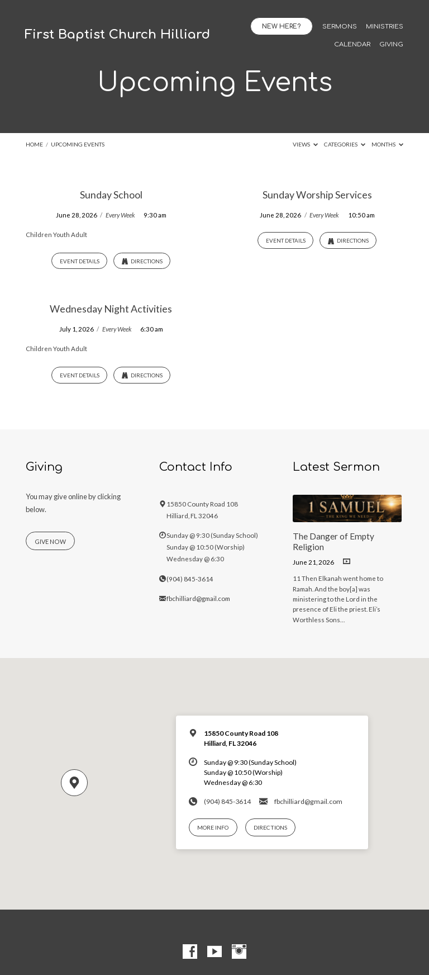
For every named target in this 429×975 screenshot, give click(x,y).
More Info (212, 827)
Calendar (352, 44)
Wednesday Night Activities (111, 308)
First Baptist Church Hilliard (117, 34)
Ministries (384, 26)
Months (387, 144)
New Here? (281, 26)
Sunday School (111, 194)
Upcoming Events (77, 144)
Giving (391, 44)
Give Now (50, 541)
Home (34, 144)
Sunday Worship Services (317, 194)
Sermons (339, 26)
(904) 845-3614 (189, 579)
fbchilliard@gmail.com (198, 598)
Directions (142, 261)
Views (305, 144)
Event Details (79, 261)
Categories (344, 144)
